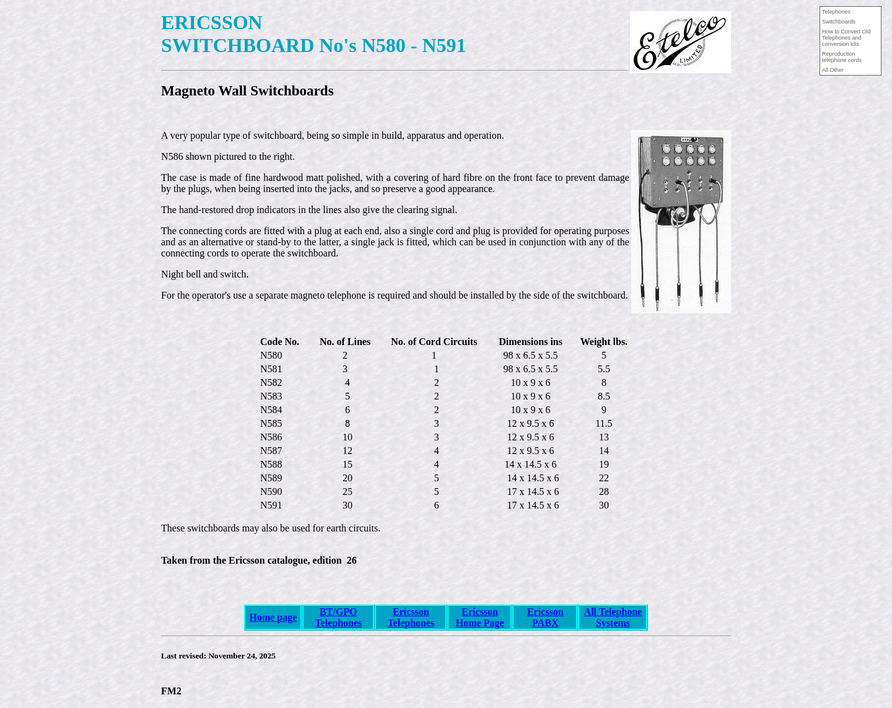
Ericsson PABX (545, 617)
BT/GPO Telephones (338, 617)
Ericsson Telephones (410, 617)
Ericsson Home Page (480, 617)
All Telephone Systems (613, 617)
